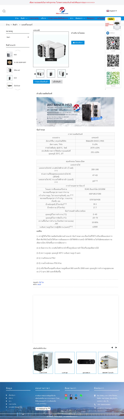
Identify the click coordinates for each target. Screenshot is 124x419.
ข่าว (71, 18)
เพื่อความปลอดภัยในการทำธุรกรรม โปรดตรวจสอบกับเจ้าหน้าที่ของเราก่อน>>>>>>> (62, 2)
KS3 (15, 54)
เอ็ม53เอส (17, 85)
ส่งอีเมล (112, 33)
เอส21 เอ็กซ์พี (43, 372)
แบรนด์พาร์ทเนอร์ (14, 406)
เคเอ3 (39, 284)
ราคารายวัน (34, 18)
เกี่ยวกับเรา (12, 395)
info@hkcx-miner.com (104, 407)
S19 (15, 78)
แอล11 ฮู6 (64, 372)
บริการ (43, 18)
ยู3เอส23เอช (86, 372)
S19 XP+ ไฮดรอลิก (108, 372)
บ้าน (16, 18)
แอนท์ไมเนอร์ (26, 25)
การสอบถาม (42, 408)
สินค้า (24, 18)
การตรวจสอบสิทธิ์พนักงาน (58, 18)
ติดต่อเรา (80, 18)
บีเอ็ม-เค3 (17, 70)
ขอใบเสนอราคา (103, 18)
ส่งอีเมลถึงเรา (79, 42)
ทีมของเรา (91, 18)
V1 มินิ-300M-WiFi (20, 62)
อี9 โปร (41, 282)
